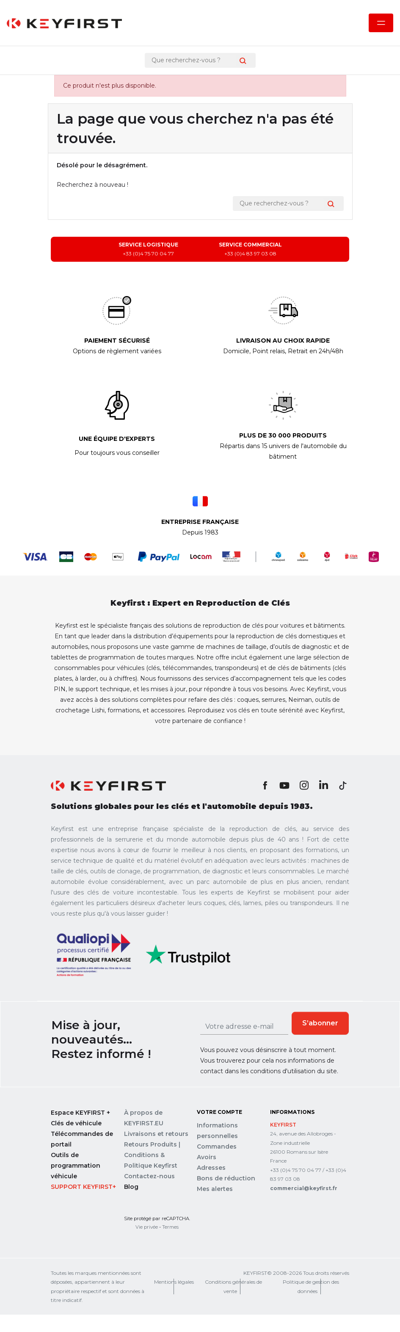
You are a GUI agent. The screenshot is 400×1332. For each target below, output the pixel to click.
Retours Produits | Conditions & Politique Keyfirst (152, 1155)
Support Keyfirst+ (83, 1187)
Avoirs (206, 1157)
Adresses (211, 1167)
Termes (170, 1227)
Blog (131, 1187)
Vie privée (146, 1227)
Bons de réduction (226, 1178)
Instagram (304, 785)
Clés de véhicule (76, 1123)
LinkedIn (323, 785)
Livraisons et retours (156, 1134)
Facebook (265, 785)
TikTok (343, 785)
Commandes (217, 1146)
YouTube (284, 785)
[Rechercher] (194, 60)
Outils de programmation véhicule (75, 1165)
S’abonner (320, 1023)
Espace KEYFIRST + (80, 1112)
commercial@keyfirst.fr (303, 1188)
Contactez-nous (149, 1176)
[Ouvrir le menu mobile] (381, 23)
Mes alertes (215, 1189)
